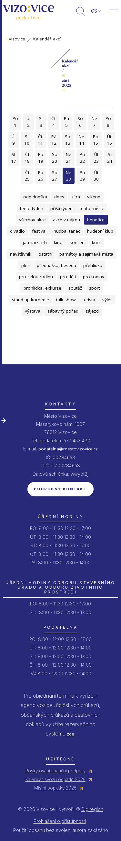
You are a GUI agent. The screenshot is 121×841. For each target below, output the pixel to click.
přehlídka (92, 265)
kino (58, 242)
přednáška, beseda (56, 265)
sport (94, 288)
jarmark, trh (35, 242)
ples (25, 265)
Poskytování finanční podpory (55, 770)
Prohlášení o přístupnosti (60, 821)
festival (39, 231)
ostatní (45, 254)
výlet (107, 300)
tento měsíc (92, 208)
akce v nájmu (66, 220)
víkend (93, 197)
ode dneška (35, 197)
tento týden (31, 208)
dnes (59, 197)
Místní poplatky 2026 (55, 788)
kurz (96, 242)
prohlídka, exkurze (42, 288)
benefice (96, 220)
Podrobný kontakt (60, 489)
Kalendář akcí (47, 39)
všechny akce (32, 220)
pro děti (68, 277)
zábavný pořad (62, 311)
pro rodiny (93, 277)
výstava (32, 311)
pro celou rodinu (36, 277)
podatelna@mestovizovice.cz (68, 449)
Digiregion (92, 809)
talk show (66, 300)
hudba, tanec (67, 231)
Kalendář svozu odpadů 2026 (55, 779)
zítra (75, 197)
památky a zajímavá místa (86, 254)
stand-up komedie (30, 300)
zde (70, 734)
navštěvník (20, 254)
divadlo (17, 231)
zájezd (92, 311)
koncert (77, 242)
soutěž (75, 288)
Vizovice (15, 39)
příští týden (61, 208)
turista (89, 300)
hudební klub (100, 231)
